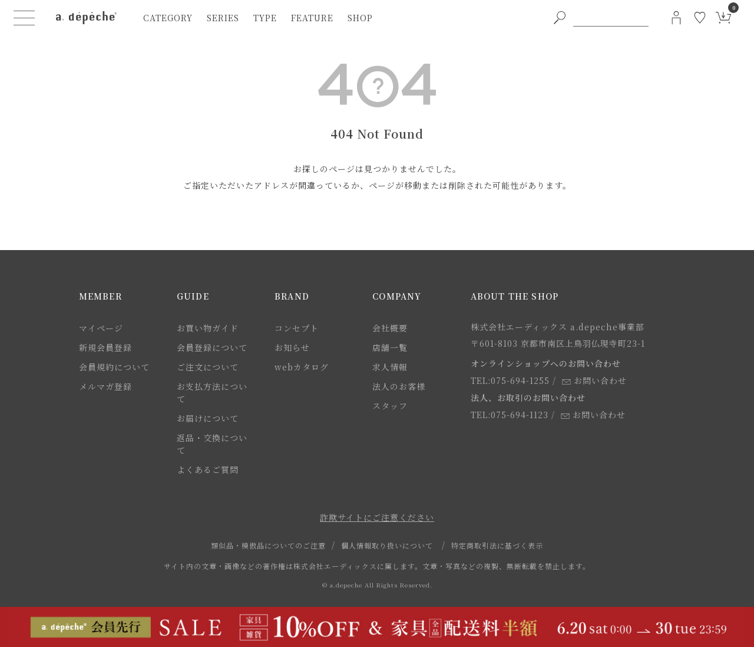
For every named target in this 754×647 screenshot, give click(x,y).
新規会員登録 (105, 347)
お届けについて (208, 418)
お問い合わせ (594, 380)
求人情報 (390, 367)
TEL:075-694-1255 (510, 380)
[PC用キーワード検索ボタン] (559, 17)
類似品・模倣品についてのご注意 (268, 545)
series (223, 18)
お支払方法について (212, 392)
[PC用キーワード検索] (611, 18)
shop (360, 18)
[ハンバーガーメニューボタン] (24, 18)
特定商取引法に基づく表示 (497, 545)
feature (312, 18)
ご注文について (208, 367)
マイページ (101, 328)
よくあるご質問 (208, 469)
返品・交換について (212, 444)
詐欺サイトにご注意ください (377, 517)
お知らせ (292, 347)
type (265, 18)
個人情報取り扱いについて (387, 545)
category (168, 18)
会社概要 (390, 328)
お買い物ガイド (208, 328)
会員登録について (212, 347)
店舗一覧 (390, 347)
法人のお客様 (398, 386)
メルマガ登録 (105, 386)
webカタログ (302, 367)
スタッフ (390, 406)
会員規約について (114, 367)
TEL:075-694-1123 (509, 415)
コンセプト (297, 328)
